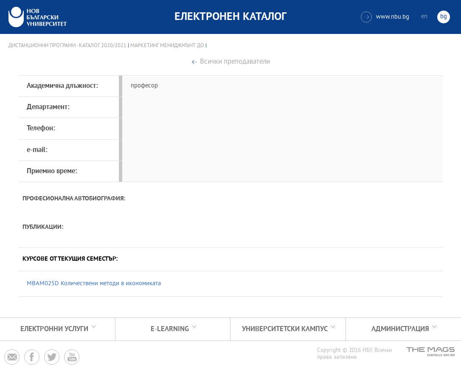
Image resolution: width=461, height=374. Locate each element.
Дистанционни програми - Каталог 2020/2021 (67, 45)
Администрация (400, 329)
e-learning (170, 329)
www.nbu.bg (385, 16)
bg (443, 17)
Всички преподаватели (235, 62)
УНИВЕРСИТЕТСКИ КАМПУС (285, 329)
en (424, 17)
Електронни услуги (54, 329)
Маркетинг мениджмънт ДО (167, 45)
